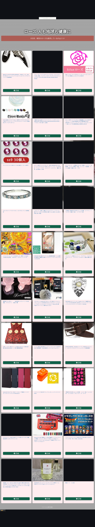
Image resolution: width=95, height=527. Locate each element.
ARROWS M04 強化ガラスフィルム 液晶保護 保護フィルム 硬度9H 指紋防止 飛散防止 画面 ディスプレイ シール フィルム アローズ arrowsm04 (47, 257)
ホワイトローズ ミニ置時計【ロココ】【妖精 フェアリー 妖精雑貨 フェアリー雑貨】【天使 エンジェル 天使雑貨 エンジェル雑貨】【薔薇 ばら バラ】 (78, 167)
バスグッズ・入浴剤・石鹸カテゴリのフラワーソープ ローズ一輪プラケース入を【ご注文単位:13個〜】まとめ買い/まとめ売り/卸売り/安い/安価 (47, 212)
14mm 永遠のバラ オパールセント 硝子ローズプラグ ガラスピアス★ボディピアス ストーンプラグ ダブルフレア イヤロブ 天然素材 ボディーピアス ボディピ (16, 121)
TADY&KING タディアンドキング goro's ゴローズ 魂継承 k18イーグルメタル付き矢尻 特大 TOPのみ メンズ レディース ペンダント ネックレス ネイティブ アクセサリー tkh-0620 (78, 303)
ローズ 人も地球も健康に (47, 31)
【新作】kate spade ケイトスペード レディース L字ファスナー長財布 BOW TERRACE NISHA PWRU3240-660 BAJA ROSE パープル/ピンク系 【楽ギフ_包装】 (47, 121)
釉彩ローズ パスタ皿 (69, 482)
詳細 (16, 90)
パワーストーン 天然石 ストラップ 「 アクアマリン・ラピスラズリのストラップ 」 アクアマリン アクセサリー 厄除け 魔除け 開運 (78, 257)
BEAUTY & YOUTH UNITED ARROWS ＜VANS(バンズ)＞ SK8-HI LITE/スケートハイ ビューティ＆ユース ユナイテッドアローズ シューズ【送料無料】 (16, 76)
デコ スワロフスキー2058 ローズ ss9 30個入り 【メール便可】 (16, 165)
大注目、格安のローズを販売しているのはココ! (47, 38)
